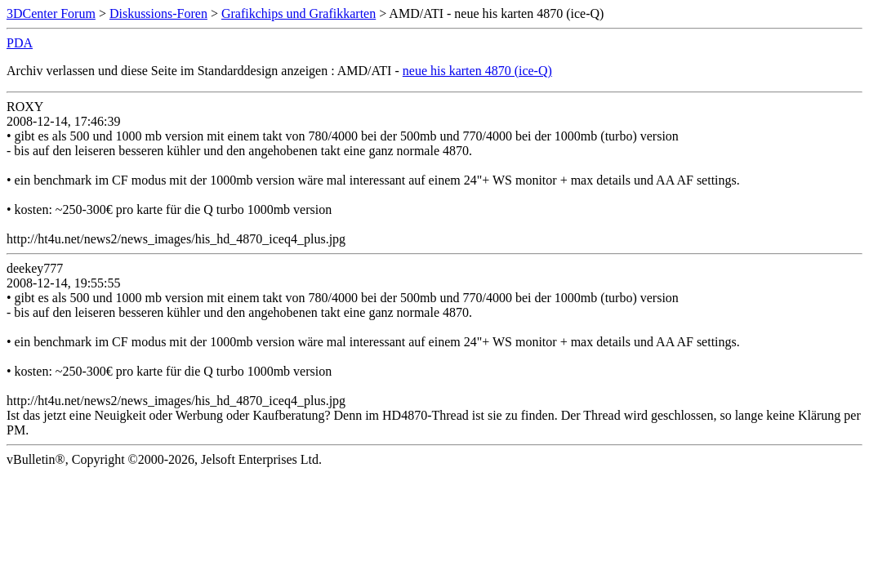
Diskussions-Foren (158, 13)
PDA (20, 43)
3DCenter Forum (51, 13)
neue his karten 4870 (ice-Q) (477, 71)
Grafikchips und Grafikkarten (298, 13)
